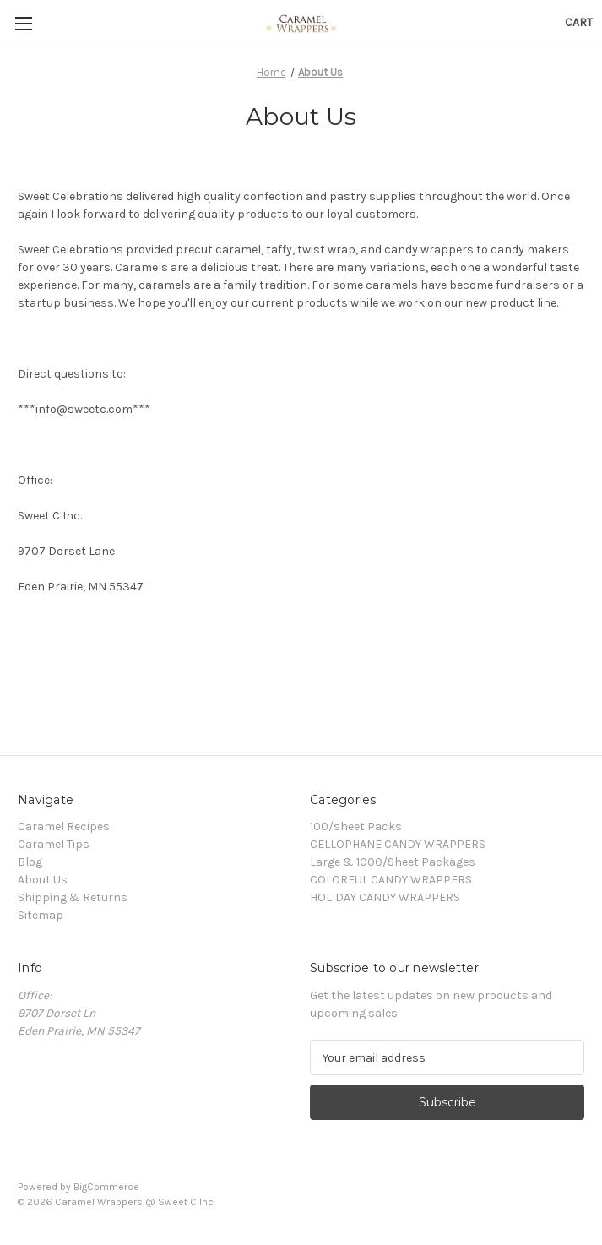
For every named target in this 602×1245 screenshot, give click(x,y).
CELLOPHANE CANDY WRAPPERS (397, 844)
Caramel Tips (53, 844)
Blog (30, 862)
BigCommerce (106, 1187)
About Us (43, 880)
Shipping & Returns (72, 897)
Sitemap (40, 915)
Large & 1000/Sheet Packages (392, 862)
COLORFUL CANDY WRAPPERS (391, 880)
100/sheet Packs (356, 826)
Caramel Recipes (64, 826)
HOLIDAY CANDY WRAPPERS (385, 897)
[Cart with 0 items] (579, 22)
